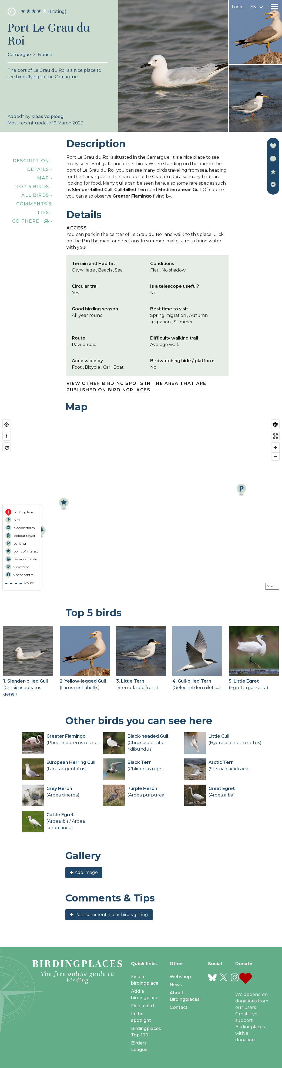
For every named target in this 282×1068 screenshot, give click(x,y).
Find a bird (142, 1005)
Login (238, 6)
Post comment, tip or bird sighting (109, 914)
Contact (178, 1007)
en (253, 6)
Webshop (180, 976)
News (176, 984)
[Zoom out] (275, 456)
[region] (141, 505)
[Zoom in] (275, 447)
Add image (84, 872)
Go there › (32, 221)
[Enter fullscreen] (275, 436)
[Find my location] (7, 425)
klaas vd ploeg (47, 116)
